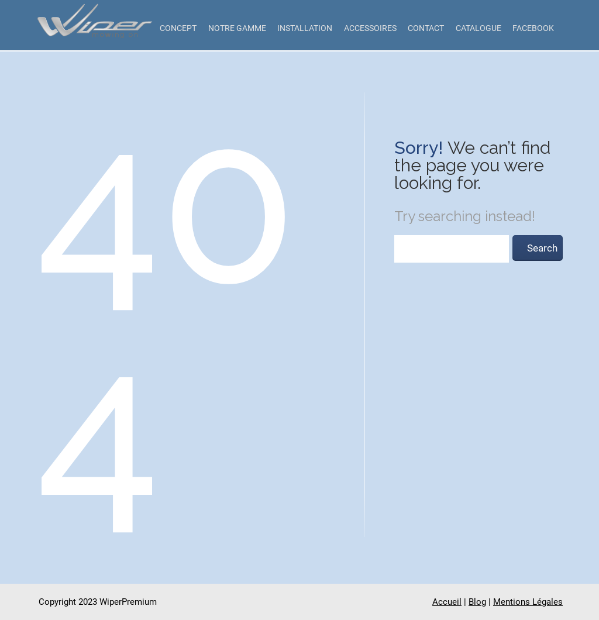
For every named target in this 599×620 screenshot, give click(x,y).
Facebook (533, 28)
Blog (477, 602)
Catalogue (478, 28)
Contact (426, 28)
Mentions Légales (528, 602)
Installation (304, 28)
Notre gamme (237, 28)
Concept (178, 28)
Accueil (447, 602)
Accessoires (370, 28)
